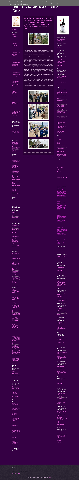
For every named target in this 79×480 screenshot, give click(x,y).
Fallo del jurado (59, 63)
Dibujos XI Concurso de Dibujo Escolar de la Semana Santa (61, 422)
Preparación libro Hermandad (60, 258)
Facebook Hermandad (61, 256)
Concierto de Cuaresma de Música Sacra (16, 176)
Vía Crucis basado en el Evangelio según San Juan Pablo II (61, 114)
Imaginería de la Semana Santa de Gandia (15, 298)
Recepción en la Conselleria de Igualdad (15, 272)
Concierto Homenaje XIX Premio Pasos (16, 269)
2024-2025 (59, 47)
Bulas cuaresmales (15, 396)
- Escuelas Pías (15, 76)
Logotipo (13, 227)
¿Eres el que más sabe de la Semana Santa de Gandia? (15, 317)
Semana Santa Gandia (61, 149)
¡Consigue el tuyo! (15, 217)
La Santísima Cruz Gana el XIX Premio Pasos (15, 256)
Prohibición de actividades (14, 390)
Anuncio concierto (15, 230)
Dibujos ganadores (60, 65)
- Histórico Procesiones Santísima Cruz (15, 92)
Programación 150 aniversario (15, 226)
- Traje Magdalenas (15, 57)
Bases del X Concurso (61, 396)
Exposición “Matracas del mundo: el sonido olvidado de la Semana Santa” (16, 187)
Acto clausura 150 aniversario (15, 246)
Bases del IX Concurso (61, 381)
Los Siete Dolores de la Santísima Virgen (16, 416)
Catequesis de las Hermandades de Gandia (15, 294)
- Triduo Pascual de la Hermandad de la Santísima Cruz (16, 112)
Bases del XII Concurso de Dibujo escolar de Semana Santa (61, 436)
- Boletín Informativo (60, 162)
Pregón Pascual (15, 425)
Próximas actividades (60, 148)
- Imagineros (14, 47)
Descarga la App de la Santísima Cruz (61, 40)
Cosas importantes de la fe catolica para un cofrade (16, 428)
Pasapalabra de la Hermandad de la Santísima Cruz (62, 92)
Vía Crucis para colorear (61, 117)
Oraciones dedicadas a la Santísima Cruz (16, 406)
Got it (69, 3)
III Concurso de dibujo (60, 300)
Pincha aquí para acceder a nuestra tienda (15, 202)
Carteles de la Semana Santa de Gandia (15, 310)
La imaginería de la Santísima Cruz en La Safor (16, 132)
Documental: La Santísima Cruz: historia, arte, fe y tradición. (15, 144)
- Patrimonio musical (16, 70)
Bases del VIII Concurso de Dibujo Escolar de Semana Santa (61, 372)
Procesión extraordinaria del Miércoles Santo (15, 240)
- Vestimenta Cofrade (16, 52)
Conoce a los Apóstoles (61, 124)
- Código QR (59, 171)
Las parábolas (14, 437)
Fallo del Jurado (59, 308)
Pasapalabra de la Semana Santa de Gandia (61, 123)
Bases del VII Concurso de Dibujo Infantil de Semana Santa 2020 (61, 357)
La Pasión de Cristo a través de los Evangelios (16, 423)
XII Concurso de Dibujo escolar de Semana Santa (61, 433)
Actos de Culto (59, 141)
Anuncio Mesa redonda (14, 275)
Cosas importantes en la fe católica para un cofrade (61, 112)
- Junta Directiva (15, 36)
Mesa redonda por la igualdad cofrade (16, 278)
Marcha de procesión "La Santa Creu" (16, 158)
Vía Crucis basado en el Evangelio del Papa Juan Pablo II (16, 435)
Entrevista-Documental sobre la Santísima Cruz (16, 147)
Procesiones (59, 146)
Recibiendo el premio (16, 258)
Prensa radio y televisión (61, 145)
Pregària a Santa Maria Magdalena (15, 404)
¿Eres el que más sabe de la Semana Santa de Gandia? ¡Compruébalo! (61, 96)
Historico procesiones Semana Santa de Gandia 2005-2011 (16, 359)
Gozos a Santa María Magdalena (16, 169)
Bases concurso (59, 314)
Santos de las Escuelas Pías (14, 414)
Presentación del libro (16, 214)
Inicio (40, 157)
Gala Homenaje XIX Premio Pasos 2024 (15, 264)
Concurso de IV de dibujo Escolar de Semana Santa (61, 312)
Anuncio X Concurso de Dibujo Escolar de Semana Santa (61, 394)
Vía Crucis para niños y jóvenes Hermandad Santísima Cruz (16, 431)
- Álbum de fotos (15, 115)
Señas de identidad (60, 151)
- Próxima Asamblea (60, 165)
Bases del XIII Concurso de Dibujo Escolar (61, 62)
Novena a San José (15, 445)
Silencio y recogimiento (14, 393)
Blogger (49, 477)
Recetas (13, 371)
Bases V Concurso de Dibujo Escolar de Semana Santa (61, 328)
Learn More (63, 3)
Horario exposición (15, 236)
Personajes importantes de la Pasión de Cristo (15, 442)
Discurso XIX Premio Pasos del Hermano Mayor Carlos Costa (16, 261)
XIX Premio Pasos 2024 (61, 153)
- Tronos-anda (14, 45)
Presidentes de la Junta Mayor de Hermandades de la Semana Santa (15, 326)
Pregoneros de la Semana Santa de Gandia (15, 342)
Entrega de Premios (60, 267)
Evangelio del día (15, 29)
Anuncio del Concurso (61, 59)
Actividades (59, 98)
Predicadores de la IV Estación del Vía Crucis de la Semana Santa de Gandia (16, 352)
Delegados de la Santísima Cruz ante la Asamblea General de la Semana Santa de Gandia (16, 338)
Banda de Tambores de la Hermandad (15, 172)
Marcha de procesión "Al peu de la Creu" (16, 163)
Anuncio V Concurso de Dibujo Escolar (61, 325)
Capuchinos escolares (61, 103)
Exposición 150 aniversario (15, 234)
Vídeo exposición (15, 238)
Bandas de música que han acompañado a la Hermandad (16, 193)
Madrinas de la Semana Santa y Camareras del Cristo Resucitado (16, 322)
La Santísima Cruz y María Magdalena (16, 129)
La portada (14, 215)
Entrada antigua (50, 157)
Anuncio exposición (15, 232)
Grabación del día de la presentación (16, 219)
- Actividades (14, 67)
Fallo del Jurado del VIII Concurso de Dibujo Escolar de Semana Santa (62, 369)
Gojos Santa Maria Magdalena (15, 411)
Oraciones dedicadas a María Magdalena (16, 409)
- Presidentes (14, 38)
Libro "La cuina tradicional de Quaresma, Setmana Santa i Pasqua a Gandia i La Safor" (16, 375)
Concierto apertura (15, 229)
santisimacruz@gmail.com (16, 473)
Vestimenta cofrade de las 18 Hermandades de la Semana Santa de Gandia (16, 302)
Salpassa (14, 386)
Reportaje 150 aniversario (14, 151)
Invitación (14, 212)
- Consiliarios (14, 43)
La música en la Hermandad (59, 143)
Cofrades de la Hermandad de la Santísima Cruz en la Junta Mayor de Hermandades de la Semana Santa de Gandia (16, 332)
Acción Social (59, 137)
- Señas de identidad (16, 62)
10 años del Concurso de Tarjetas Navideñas (61, 77)
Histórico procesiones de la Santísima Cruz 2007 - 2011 (16, 356)
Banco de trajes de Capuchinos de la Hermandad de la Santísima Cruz (62, 82)
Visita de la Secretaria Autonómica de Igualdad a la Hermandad (16, 281)
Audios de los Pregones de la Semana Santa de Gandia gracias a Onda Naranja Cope (15, 347)
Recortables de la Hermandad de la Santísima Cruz (62, 101)
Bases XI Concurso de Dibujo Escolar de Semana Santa (61, 415)
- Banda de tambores (16, 72)
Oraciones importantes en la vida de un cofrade (16, 419)
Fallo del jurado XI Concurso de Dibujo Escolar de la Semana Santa (62, 418)
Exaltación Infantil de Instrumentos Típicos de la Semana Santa (16, 180)
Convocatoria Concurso (61, 337)
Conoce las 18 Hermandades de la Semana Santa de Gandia (15, 291)
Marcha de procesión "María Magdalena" (16, 161)
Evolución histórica (15, 253)
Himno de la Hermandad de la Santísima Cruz (15, 166)
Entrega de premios (60, 342)
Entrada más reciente (28, 157)
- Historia (14, 34)
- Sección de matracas (16, 74)
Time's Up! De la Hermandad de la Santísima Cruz (62, 119)
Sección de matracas (16, 174)
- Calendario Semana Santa (62, 177)
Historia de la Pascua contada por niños (60, 132)
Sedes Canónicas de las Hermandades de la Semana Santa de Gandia (16, 307)
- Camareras (14, 41)
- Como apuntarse (60, 167)
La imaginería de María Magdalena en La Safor (16, 136)
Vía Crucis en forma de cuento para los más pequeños (61, 106)
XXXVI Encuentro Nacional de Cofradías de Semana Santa (61, 155)
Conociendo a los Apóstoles (15, 440)
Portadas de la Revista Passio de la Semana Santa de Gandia (16, 314)
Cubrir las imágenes (15, 388)
